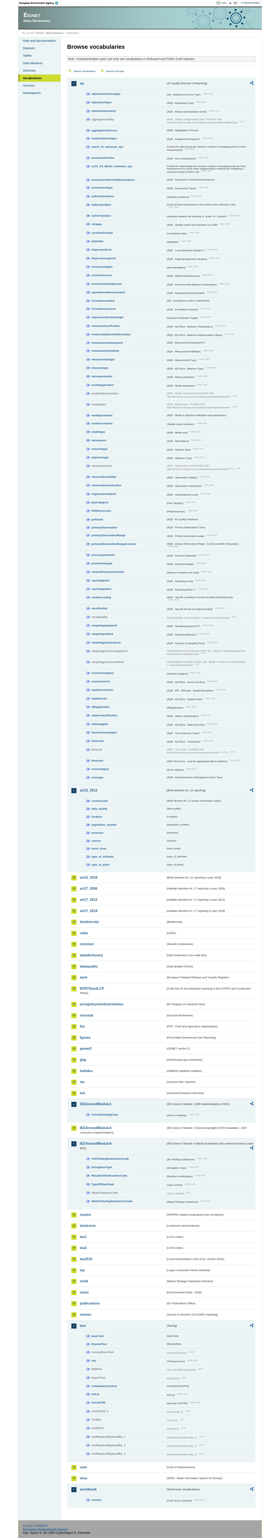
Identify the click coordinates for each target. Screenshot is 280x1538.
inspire (85, 1214)
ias (82, 1082)
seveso (85, 1314)
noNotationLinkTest (104, 1386)
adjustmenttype (101, 102)
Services (29, 85)
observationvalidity (103, 476)
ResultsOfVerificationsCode (109, 1175)
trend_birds (98, 848)
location (96, 816)
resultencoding (101, 597)
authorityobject (101, 204)
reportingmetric (101, 588)
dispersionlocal (101, 249)
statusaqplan (99, 724)
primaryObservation (104, 527)
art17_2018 (88, 911)
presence (97, 832)
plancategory (99, 502)
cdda (84, 933)
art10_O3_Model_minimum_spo (111, 166)
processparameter (103, 555)
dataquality (89, 966)
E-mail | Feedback (35, 1525)
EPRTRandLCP (92, 988)
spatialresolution (102, 689)
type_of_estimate (102, 856)
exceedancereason (103, 308)
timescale (97, 741)
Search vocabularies (84, 71)
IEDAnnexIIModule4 (95, 1143)
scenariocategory (102, 673)
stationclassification (104, 715)
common (87, 944)
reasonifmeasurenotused (107, 571)
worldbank (88, 1489)
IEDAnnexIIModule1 (95, 1104)
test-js (95, 1394)
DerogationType (101, 1167)
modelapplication (102, 385)
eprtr (83, 977)
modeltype (98, 431)
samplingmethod (102, 633)
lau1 (83, 1237)
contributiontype (102, 232)
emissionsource (101, 275)
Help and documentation (39, 40)
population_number (104, 824)
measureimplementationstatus (111, 334)
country (96, 1499)
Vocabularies (32, 78)
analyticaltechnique (104, 138)
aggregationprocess (104, 130)
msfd (84, 1281)
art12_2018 (88, 877)
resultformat (99, 608)
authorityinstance (102, 196)
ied (82, 1093)
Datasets (29, 48)
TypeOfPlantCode (102, 1184)
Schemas (29, 70)
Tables (27, 55)
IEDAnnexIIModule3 (95, 1128)
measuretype (99, 367)
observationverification (106, 485)
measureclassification (105, 325)
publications (90, 1303)
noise (84, 1292)
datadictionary (91, 955)
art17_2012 (88, 899)
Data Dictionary (54, 33)
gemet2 (86, 1048)
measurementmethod (105, 350)
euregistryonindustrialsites (101, 1004)
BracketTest (99, 1344)
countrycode (99, 800)
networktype (99, 449)
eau (93, 1360)
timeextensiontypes (104, 732)
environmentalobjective (106, 283)
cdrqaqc (96, 224)
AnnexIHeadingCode (104, 1114)
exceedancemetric (103, 300)
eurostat (86, 1015)
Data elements (33, 63)
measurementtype (103, 359)
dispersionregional (103, 258)
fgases (85, 1037)
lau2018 (86, 1259)
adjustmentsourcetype (106, 93)
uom (83, 1467)
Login (223, 2)
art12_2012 (88, 790)
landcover (88, 1225)
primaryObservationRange (108, 535)
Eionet (39, 33)
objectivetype (100, 457)
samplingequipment (104, 625)
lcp (82, 1270)
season (96, 840)
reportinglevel (100, 580)
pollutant (97, 519)
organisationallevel (103, 493)
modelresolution (102, 423)
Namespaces (32, 93)
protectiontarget (101, 563)
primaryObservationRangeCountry (113, 544)
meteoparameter (102, 376)
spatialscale (99, 698)
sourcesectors (100, 681)
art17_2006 (88, 888)
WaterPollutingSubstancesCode (112, 1201)
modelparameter (102, 415)
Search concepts (115, 71)
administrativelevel (103, 111)
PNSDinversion (101, 510)
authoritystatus (101, 215)
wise (83, 1478)
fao (82, 1026)
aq (82, 83)
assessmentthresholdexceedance (113, 179)
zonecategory (100, 769)
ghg (83, 1060)
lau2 (83, 1248)
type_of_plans (100, 864)
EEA (40, 3)
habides (86, 1071)
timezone (97, 760)
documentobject (101, 266)
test (83, 1326)
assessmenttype (102, 187)
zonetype (97, 777)
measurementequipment (107, 342)
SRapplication (100, 707)
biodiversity (89, 922)
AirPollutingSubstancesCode (110, 1158)
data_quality (99, 808)
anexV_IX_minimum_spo (107, 146)
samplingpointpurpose (106, 642)
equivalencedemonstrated (108, 292)
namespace (98, 440)
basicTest (97, 1336)
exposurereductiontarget (107, 317)
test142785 (98, 1402)
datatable (97, 241)
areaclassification (102, 157)
